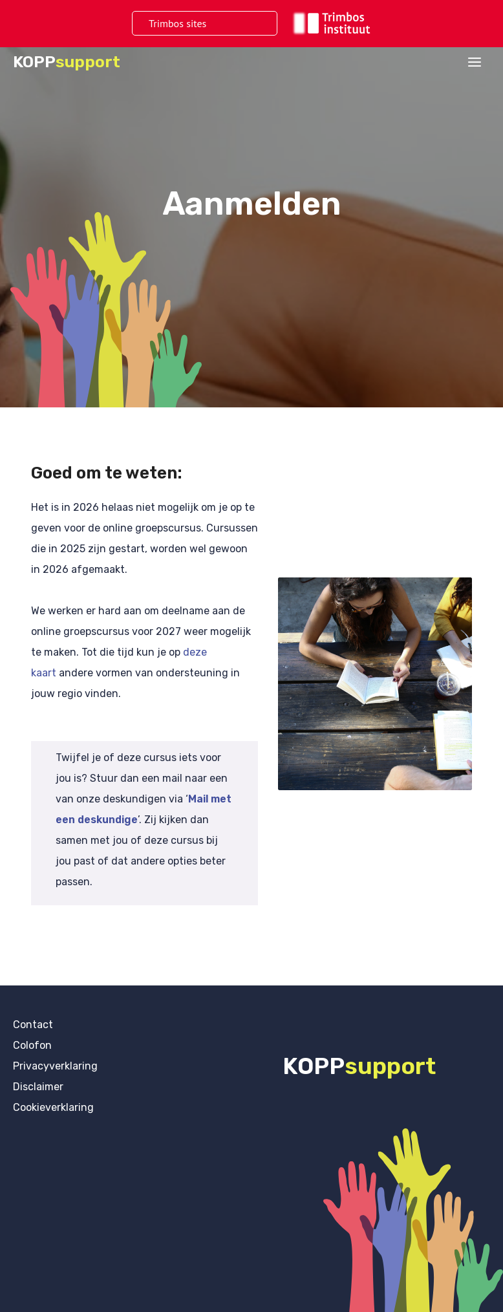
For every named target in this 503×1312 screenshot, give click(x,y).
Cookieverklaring (53, 1107)
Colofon (32, 1045)
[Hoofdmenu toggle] (474, 62)
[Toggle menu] (244, 23)
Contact (33, 1024)
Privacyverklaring (55, 1066)
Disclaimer (38, 1087)
